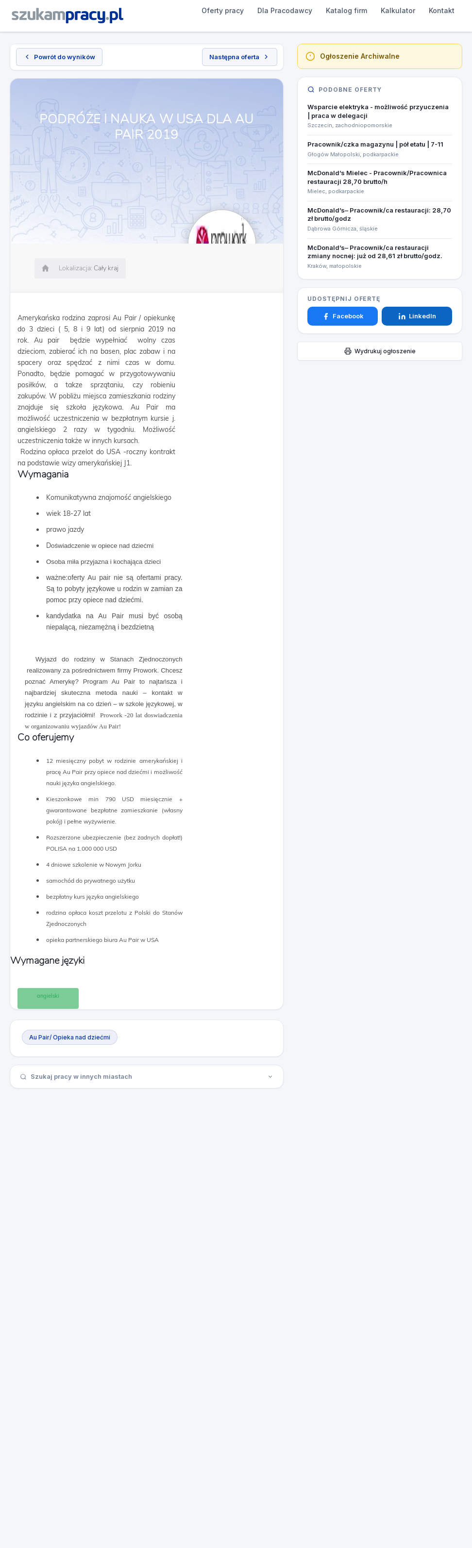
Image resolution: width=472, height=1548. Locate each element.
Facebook (343, 316)
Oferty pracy (150, 10)
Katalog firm (274, 10)
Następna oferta (239, 57)
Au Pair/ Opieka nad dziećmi (69, 1037)
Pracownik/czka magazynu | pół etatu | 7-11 (375, 144)
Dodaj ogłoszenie (429, 15)
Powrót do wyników (59, 57)
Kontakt (369, 10)
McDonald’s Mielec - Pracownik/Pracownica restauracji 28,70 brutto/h (377, 177)
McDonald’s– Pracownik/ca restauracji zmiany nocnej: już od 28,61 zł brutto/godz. (374, 252)
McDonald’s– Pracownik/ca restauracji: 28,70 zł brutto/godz (379, 214)
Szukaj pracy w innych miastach (146, 1076)
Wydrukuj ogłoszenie (380, 351)
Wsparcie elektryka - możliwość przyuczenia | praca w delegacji (378, 111)
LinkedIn (417, 316)
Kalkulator (325, 10)
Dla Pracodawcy (212, 10)
